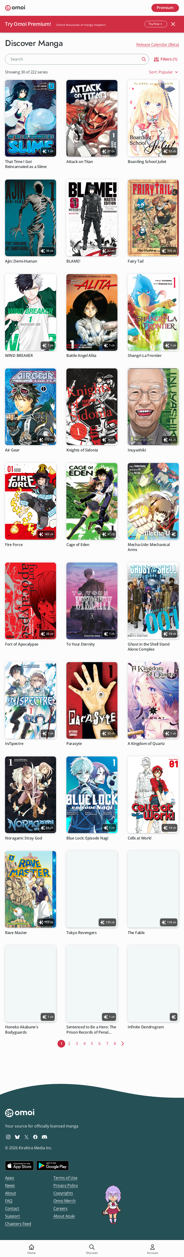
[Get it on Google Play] (52, 1165)
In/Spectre (14, 743)
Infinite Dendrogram (146, 1027)
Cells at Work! (139, 838)
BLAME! (73, 261)
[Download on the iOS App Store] (19, 1165)
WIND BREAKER (19, 355)
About (10, 1193)
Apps (9, 1177)
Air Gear (12, 450)
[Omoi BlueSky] (17, 1136)
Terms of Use (65, 1177)
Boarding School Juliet (147, 161)
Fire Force (14, 544)
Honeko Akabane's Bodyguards (21, 1030)
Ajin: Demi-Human (21, 261)
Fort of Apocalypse (21, 644)
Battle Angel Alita (81, 355)
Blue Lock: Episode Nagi (87, 838)
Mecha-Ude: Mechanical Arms (149, 547)
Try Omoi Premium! (28, 24)
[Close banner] (173, 24)
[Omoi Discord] (44, 1136)
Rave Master (16, 932)
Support (12, 1216)
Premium (165, 7)
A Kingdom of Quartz (146, 743)
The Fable (136, 932)
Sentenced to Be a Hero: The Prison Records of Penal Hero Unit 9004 (91, 1030)
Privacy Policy (65, 1185)
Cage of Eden (77, 544)
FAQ (8, 1200)
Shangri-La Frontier (145, 355)
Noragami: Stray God (23, 838)
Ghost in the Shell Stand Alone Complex (149, 647)
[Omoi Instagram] (8, 1136)
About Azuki (64, 1216)
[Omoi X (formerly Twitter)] (26, 1136)
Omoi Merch (64, 1200)
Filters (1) (165, 59)
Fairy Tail (135, 261)
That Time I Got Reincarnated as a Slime (26, 164)
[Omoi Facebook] (35, 1136)
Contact (12, 1208)
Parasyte (74, 743)
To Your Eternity (80, 644)
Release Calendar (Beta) (157, 44)
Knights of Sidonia (82, 450)
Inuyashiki (137, 450)
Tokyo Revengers (81, 932)
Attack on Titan (79, 161)
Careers (60, 1208)
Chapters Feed (18, 1223)
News (10, 1185)
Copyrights (63, 1193)
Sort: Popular (164, 72)
